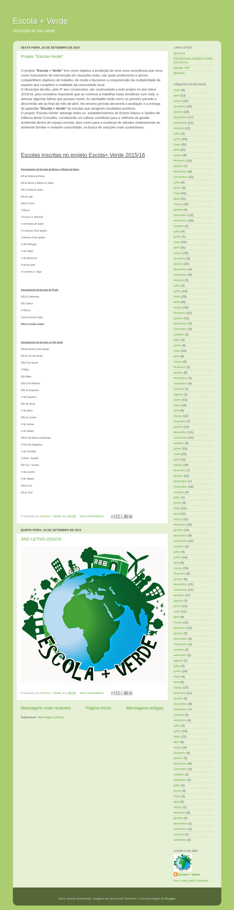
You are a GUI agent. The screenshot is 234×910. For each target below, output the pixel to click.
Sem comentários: (92, 516)
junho (177, 139)
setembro (180, 655)
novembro (180, 122)
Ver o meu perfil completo (191, 880)
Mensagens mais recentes (46, 708)
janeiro (178, 111)
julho (177, 133)
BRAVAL (179, 73)
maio (177, 90)
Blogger (170, 898)
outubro (179, 128)
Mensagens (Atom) (51, 717)
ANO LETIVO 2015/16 (41, 539)
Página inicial (98, 708)
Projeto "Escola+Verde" (42, 56)
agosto (178, 394)
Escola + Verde (40, 21)
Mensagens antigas (145, 708)
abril (177, 95)
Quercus (179, 53)
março (178, 101)
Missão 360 (181, 67)
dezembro (180, 117)
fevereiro (180, 106)
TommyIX (130, 898)
